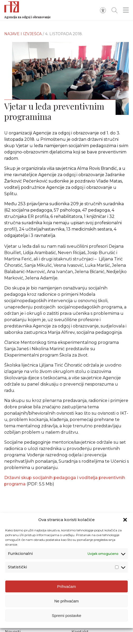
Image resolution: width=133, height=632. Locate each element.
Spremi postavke (66, 615)
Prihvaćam (66, 586)
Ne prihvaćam (66, 601)
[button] (125, 519)
